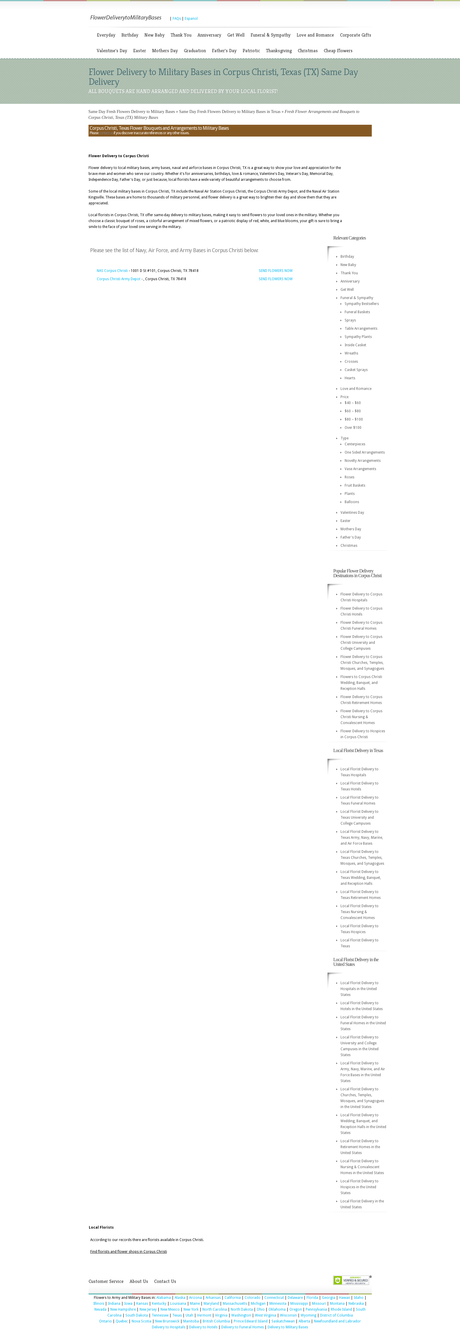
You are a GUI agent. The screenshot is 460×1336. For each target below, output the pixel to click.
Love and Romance (315, 35)
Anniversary (209, 35)
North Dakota (242, 1309)
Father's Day (224, 50)
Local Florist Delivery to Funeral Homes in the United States (363, 1023)
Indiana (114, 1303)
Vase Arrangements (360, 469)
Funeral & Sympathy (271, 35)
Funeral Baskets (357, 312)
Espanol (191, 19)
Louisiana (178, 1303)
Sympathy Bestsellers (362, 304)
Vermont (204, 1315)
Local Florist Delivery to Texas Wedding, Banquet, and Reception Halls (361, 878)
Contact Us (165, 1281)
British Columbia (216, 1321)
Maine (195, 1303)
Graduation (195, 50)
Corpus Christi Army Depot (118, 279)
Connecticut (274, 1298)
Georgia (328, 1298)
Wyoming (308, 1315)
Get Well (236, 35)
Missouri (319, 1303)
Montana (337, 1303)
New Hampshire (123, 1309)
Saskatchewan (283, 1321)
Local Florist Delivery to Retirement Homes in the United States (360, 1147)
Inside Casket (355, 345)
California (233, 1298)
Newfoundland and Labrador (337, 1321)
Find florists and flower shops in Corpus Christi (128, 1252)
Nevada (100, 1309)
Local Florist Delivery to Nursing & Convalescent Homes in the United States (362, 1167)
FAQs (177, 19)
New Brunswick (167, 1321)
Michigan (258, 1303)
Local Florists (101, 1227)
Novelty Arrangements (363, 461)
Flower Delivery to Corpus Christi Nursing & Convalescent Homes (361, 717)
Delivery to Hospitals (168, 1327)
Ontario (105, 1321)
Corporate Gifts (355, 35)
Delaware (295, 1298)
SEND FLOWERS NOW (276, 271)
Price (344, 397)
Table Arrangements (361, 328)
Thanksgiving (279, 50)
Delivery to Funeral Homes (242, 1327)
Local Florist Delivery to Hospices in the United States (360, 1187)
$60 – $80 (353, 411)
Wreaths (351, 353)
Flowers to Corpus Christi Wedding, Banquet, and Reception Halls (361, 683)
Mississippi (299, 1303)
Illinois (98, 1303)
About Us (139, 1281)
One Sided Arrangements (365, 452)
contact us (106, 133)
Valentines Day (352, 513)
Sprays (350, 320)
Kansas (142, 1303)
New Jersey (148, 1309)
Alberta (304, 1321)
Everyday (106, 35)
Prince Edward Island (251, 1321)
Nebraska (356, 1303)
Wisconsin (288, 1315)
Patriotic (251, 50)
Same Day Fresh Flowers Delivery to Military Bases (132, 111)
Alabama (163, 1298)
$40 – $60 (353, 403)
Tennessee (160, 1315)
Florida (312, 1298)
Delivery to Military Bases (288, 1327)
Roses (349, 477)
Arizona (195, 1298)
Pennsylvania (316, 1309)
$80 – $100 (354, 419)
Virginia (221, 1315)
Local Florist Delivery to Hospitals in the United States (360, 989)
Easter (139, 50)
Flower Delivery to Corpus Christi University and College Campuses (361, 643)
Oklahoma (277, 1309)
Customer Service (106, 1281)
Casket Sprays (356, 370)
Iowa (128, 1303)
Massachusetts (235, 1303)
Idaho (359, 1298)
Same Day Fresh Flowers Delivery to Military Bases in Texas (230, 111)
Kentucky (159, 1303)
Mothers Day (165, 50)
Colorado (253, 1298)
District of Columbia (336, 1315)
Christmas (308, 50)
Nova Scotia (141, 1321)
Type (344, 438)
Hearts (350, 378)
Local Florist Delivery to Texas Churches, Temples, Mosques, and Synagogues (362, 858)
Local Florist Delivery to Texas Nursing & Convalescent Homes (360, 912)
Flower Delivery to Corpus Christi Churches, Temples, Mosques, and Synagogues (362, 663)
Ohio (261, 1309)
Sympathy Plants (358, 337)
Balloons (352, 502)
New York (191, 1309)
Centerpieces (355, 444)
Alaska (180, 1298)
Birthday (129, 35)
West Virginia (265, 1315)
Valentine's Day (112, 50)
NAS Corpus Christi (112, 271)
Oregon (295, 1309)
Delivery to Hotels (203, 1327)
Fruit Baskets (355, 485)
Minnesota (278, 1303)
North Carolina (214, 1309)
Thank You (181, 35)
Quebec (122, 1321)
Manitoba (191, 1321)
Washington (241, 1315)
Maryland (211, 1303)
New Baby (154, 35)
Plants (350, 494)
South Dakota (136, 1315)
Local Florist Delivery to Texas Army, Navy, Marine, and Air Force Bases (362, 838)
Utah (189, 1315)
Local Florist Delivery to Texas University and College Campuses (360, 817)
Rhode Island (341, 1309)
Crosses (351, 362)
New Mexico (170, 1309)
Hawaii (344, 1298)
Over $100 (353, 428)
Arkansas (213, 1298)
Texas (177, 1315)
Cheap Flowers (338, 50)
